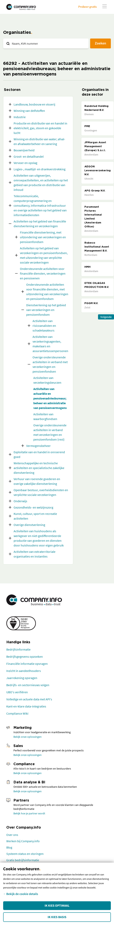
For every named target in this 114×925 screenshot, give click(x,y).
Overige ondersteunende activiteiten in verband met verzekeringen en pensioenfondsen (50, 364)
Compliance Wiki (17, 713)
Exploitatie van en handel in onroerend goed (39, 454)
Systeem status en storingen (25, 854)
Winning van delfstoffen (29, 111)
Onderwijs (20, 501)
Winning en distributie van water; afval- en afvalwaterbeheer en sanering (39, 141)
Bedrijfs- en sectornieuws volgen (27, 685)
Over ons (12, 835)
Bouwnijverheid (24, 150)
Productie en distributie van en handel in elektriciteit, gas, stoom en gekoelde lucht (40, 128)
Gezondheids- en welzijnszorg (33, 507)
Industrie (20, 117)
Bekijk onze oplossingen (27, 736)
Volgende (106, 317)
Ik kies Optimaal (57, 906)
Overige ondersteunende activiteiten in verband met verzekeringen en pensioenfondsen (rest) (49, 432)
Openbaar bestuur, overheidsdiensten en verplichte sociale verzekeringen (41, 492)
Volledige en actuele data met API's (29, 699)
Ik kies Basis (57, 917)
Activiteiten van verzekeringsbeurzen (47, 380)
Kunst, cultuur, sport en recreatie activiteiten (35, 516)
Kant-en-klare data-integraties (26, 706)
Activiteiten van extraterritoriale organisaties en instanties (34, 554)
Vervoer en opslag (25, 163)
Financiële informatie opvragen (27, 664)
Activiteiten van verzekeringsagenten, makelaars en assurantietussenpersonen (50, 344)
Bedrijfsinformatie (18, 649)
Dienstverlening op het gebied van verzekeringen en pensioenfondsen (46, 309)
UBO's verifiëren (17, 692)
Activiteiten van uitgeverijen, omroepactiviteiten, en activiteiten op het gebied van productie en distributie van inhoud (41, 182)
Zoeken (100, 43)
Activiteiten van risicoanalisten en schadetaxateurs (44, 325)
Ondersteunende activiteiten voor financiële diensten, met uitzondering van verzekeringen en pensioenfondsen (47, 292)
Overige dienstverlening (29, 525)
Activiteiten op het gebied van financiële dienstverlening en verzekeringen (40, 223)
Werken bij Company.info (23, 841)
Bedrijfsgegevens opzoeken (24, 656)
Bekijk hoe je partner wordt (29, 813)
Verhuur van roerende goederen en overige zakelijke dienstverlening (37, 481)
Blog (9, 847)
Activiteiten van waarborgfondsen (45, 416)
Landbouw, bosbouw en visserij (34, 104)
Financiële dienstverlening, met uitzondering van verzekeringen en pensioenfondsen (43, 237)
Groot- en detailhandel (29, 156)
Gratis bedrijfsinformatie (22, 860)
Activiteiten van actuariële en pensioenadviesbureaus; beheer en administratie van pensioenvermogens (50, 398)
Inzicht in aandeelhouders (23, 671)
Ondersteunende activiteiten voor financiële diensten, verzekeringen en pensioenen (42, 273)
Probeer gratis (87, 6)
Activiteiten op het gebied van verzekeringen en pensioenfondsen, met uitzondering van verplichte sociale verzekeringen (44, 255)
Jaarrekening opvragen (21, 678)
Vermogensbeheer (38, 446)
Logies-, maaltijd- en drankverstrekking (39, 169)
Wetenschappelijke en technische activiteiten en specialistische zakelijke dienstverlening (39, 468)
